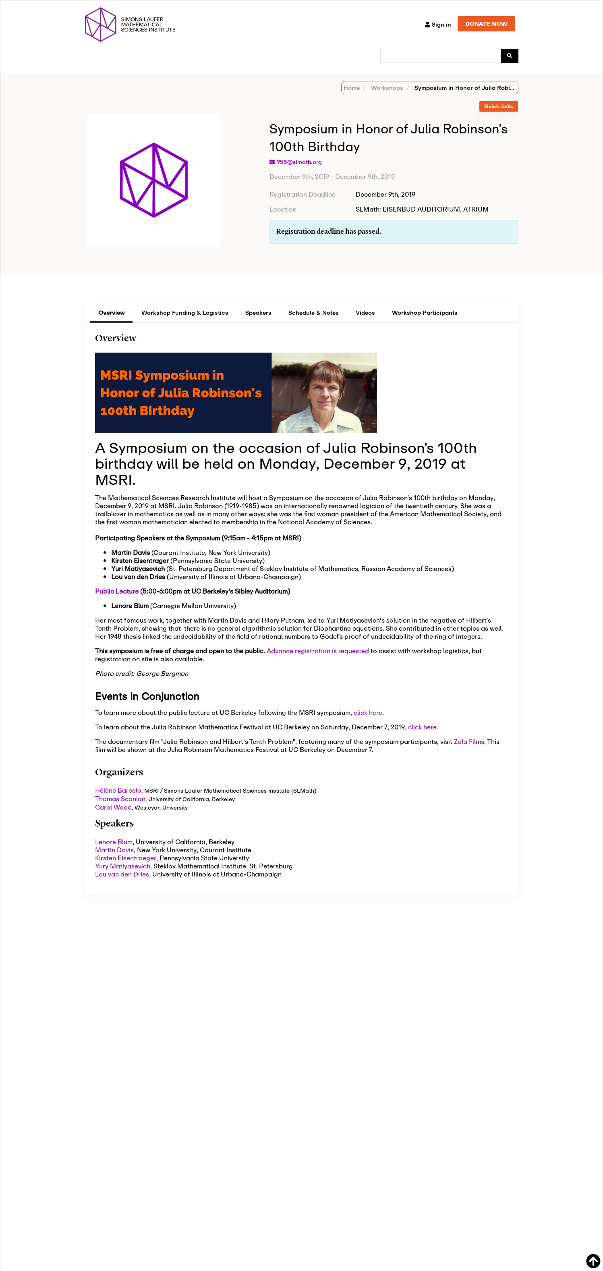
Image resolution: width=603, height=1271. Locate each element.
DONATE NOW (486, 23)
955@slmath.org (299, 172)
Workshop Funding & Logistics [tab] (184, 323)
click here (368, 722)
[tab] (498, 117)
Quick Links (498, 116)
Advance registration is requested (318, 661)
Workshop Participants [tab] (425, 323)
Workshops (386, 98)
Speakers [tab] (258, 323)
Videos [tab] (365, 323)
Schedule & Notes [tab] (313, 323)
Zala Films (469, 751)
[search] (437, 56)
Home (352, 98)
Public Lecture (117, 601)
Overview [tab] (111, 323)
